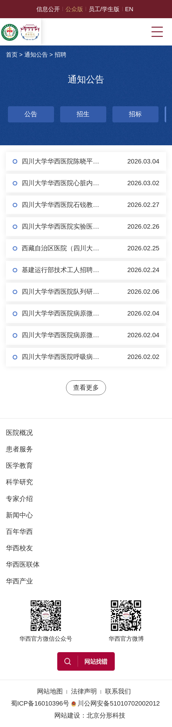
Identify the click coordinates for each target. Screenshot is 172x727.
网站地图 (50, 691)
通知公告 (36, 54)
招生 (36, 114)
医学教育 (19, 465)
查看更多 (86, 387)
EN (129, 9)
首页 (12, 54)
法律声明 (84, 691)
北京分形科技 (106, 715)
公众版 (74, 9)
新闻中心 (19, 515)
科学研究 (19, 482)
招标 (88, 114)
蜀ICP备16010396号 (40, 703)
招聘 (60, 54)
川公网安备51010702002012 (115, 703)
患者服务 (19, 449)
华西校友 (19, 548)
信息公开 (48, 9)
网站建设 (67, 715)
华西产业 (19, 581)
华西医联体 (23, 564)
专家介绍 (19, 498)
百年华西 (19, 531)
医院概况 (19, 432)
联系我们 (118, 691)
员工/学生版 (104, 9)
